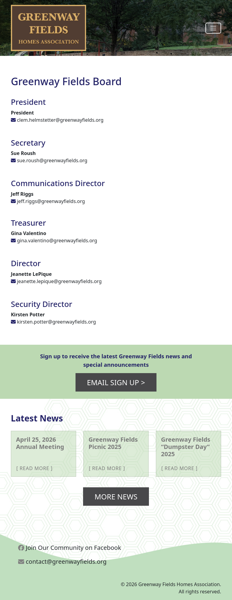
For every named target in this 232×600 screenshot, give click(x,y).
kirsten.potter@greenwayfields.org (56, 321)
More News (116, 497)
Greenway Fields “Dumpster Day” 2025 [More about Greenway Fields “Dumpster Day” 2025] (185, 446)
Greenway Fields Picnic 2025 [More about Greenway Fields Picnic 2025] (113, 443)
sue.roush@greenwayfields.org (52, 160)
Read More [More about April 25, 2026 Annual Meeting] (34, 468)
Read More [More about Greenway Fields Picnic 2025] (107, 468)
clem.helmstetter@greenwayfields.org (60, 120)
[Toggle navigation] (213, 28)
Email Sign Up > (116, 382)
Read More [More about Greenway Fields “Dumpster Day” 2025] (179, 468)
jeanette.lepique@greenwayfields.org (59, 281)
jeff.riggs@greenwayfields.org (51, 201)
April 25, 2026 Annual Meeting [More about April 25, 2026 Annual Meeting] (40, 443)
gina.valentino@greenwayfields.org (57, 240)
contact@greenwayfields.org (62, 561)
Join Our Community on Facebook (69, 548)
